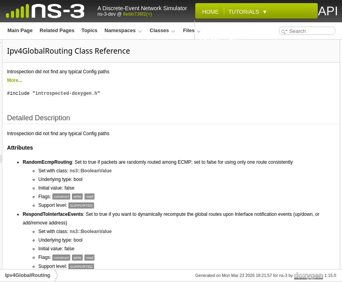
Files (192, 30)
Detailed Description (277, 44)
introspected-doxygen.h (164, 93)
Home (209, 12)
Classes (162, 30)
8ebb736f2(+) (137, 14)
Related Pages (57, 30)
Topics (89, 30)
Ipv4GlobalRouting (27, 275)
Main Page (19, 30)
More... (112, 80)
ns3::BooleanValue (188, 188)
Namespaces (123, 30)
